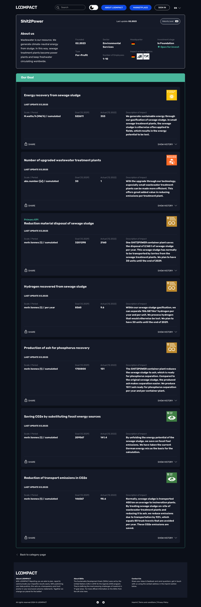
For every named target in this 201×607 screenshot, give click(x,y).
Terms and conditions (147, 602)
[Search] (70, 7)
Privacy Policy (162, 602)
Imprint (135, 602)
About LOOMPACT (114, 7)
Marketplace (140, 7)
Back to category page (31, 554)
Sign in (162, 7)
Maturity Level (170, 21)
